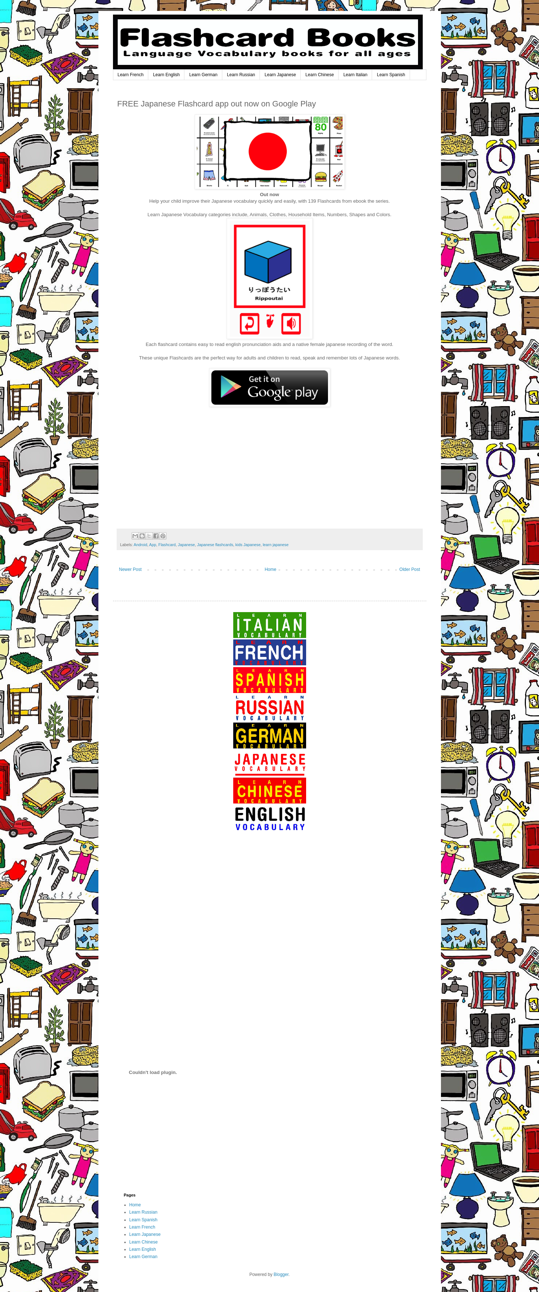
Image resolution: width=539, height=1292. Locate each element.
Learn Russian (241, 74)
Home (270, 569)
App (152, 544)
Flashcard (167, 544)
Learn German (203, 74)
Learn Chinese (319, 74)
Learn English (166, 74)
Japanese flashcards (215, 544)
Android (140, 544)
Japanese (186, 544)
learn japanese (276, 544)
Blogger (281, 1274)
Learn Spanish (391, 74)
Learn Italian (355, 74)
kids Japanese (248, 544)
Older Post (409, 569)
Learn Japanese (280, 74)
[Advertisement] (269, 901)
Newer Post (130, 569)
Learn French (131, 74)
